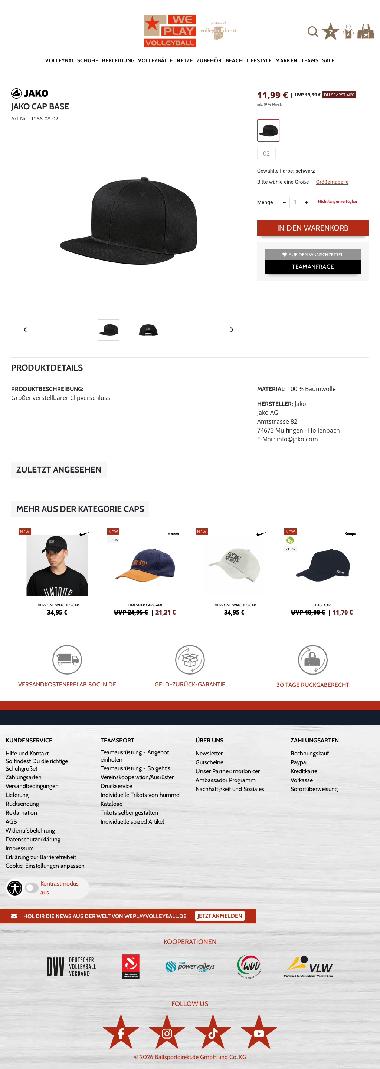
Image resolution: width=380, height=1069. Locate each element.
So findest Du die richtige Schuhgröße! (37, 765)
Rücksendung (22, 803)
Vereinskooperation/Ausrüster (137, 777)
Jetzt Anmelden (219, 916)
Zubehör (209, 60)
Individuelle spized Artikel (132, 821)
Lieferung (17, 794)
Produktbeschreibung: (47, 389)
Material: (271, 389)
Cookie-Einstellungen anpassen (45, 865)
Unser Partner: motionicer (228, 771)
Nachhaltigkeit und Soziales (230, 788)
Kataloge (111, 803)
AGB (11, 821)
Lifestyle (259, 60)
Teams (310, 60)
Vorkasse (302, 780)
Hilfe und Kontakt (27, 753)
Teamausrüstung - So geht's (135, 768)
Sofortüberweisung (314, 788)
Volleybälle (155, 60)
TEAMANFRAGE (313, 266)
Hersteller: (275, 403)
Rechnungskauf (310, 753)
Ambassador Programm (226, 780)
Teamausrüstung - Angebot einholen (135, 756)
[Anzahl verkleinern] (284, 202)
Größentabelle (332, 182)
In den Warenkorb (313, 228)
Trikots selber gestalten (129, 812)
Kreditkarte (304, 771)
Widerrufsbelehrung (30, 830)
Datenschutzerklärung (33, 839)
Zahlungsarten (24, 777)
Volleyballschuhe (71, 60)
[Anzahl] (295, 202)
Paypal (299, 762)
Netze (185, 60)
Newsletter (209, 753)
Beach (234, 60)
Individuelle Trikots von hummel (141, 794)
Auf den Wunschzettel (312, 254)
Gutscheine (209, 762)
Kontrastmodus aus (59, 888)
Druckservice (116, 786)
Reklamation (21, 812)
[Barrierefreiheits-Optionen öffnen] (15, 888)
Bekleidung (118, 60)
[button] (313, 30)
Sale (328, 60)
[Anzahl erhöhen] (306, 202)
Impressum (20, 848)
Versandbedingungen (32, 786)
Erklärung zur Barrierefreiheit (41, 857)
